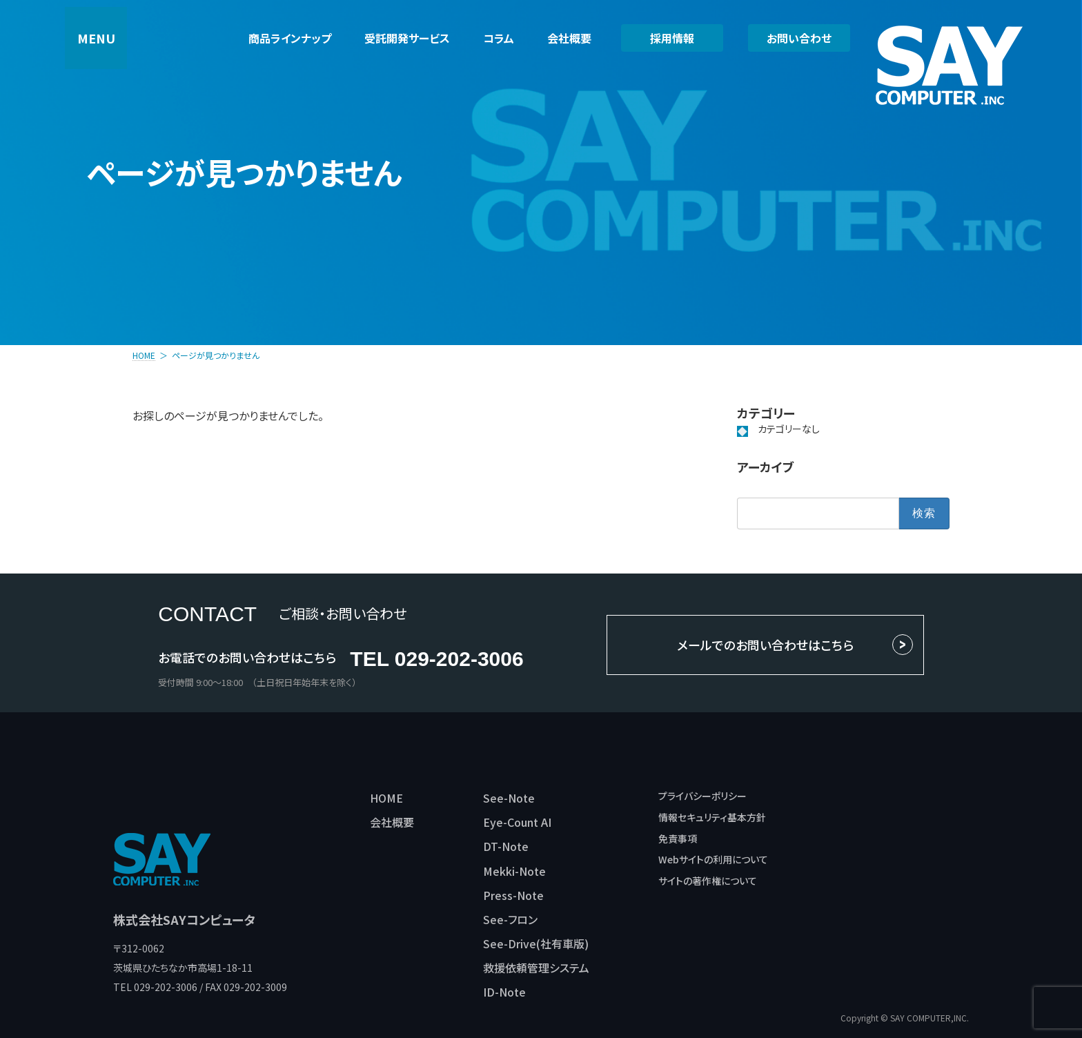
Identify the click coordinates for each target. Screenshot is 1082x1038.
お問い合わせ (799, 38)
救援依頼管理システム (536, 967)
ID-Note (504, 991)
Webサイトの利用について (713, 859)
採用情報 (672, 38)
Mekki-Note (514, 871)
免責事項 (677, 838)
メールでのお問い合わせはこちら (765, 645)
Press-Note (513, 895)
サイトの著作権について (707, 881)
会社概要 (392, 822)
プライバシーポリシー (702, 796)
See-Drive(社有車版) (536, 943)
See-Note (509, 798)
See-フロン (510, 919)
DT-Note (506, 846)
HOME (386, 798)
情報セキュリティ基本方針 (712, 817)
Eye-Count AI (517, 822)
